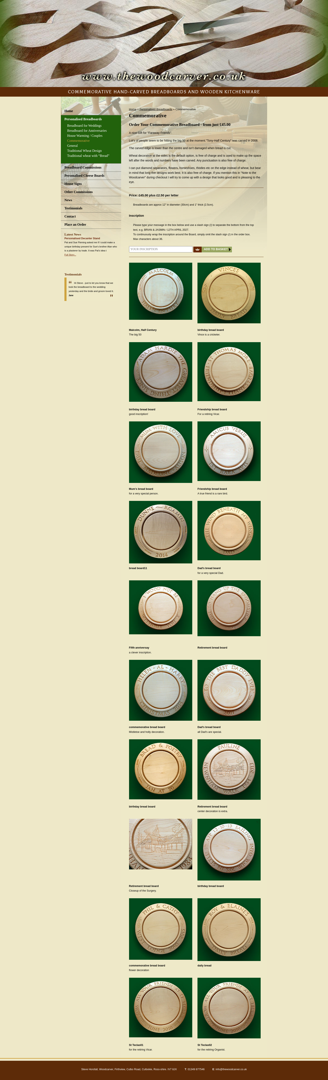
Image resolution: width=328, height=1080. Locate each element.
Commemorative (78, 140)
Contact (70, 216)
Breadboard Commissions (82, 167)
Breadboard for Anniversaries (87, 130)
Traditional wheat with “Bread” (88, 155)
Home (68, 111)
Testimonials (73, 208)
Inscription (136, 215)
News (68, 200)
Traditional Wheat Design (84, 150)
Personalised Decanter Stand (82, 238)
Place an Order (75, 224)
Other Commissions (78, 192)
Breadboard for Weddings (84, 125)
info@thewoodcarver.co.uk (231, 1069)
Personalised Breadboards (83, 119)
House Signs (73, 184)
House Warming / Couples (84, 135)
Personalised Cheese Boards (84, 175)
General (72, 145)
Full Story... (70, 254)
